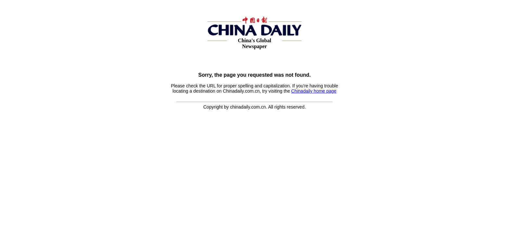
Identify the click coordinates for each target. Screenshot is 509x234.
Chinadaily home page (313, 91)
